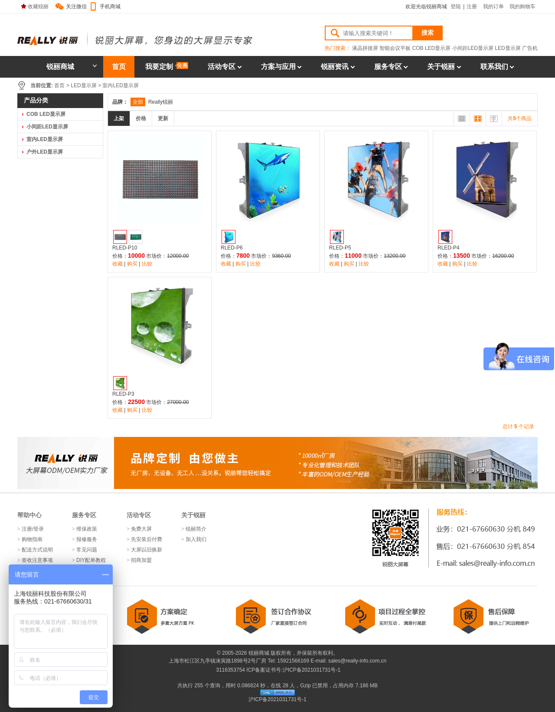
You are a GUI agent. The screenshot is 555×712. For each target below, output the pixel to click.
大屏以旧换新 (146, 550)
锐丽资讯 (335, 66)
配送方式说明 (37, 550)
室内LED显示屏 (120, 85)
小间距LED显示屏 (472, 48)
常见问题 (86, 550)
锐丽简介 (196, 529)
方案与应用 (278, 66)
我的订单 (493, 6)
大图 (478, 118)
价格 (141, 118)
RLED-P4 (448, 248)
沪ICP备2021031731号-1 (311, 670)
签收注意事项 (37, 560)
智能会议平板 (395, 48)
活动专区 (221, 66)
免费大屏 (141, 529)
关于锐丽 (441, 66)
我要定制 (166, 66)
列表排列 (462, 118)
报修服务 (86, 539)
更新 (163, 118)
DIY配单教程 (91, 560)
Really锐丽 (160, 102)
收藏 (117, 264)
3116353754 (230, 670)
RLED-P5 (340, 248)
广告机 (530, 48)
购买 (132, 264)
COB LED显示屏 (431, 48)
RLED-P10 (124, 248)
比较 (147, 264)
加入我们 (196, 539)
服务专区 (388, 66)
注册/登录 (33, 529)
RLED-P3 (123, 394)
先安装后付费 (146, 539)
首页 (119, 66)
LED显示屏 (507, 48)
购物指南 (32, 539)
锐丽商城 (71, 66)
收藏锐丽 (35, 6)
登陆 (456, 6)
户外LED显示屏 (44, 152)
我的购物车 (522, 6)
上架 (119, 118)
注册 (472, 6)
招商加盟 (141, 560)
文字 (494, 118)
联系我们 (494, 66)
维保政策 (86, 529)
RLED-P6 (232, 248)
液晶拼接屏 (365, 48)
